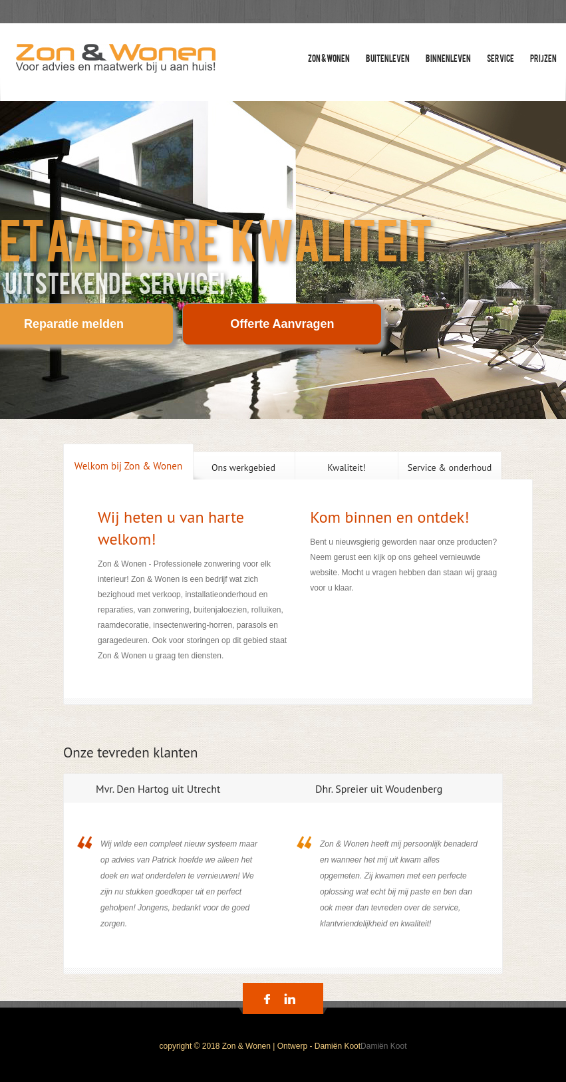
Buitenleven (388, 58)
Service (500, 58)
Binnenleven (448, 58)
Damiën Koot (383, 1046)
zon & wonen (329, 58)
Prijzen (543, 58)
